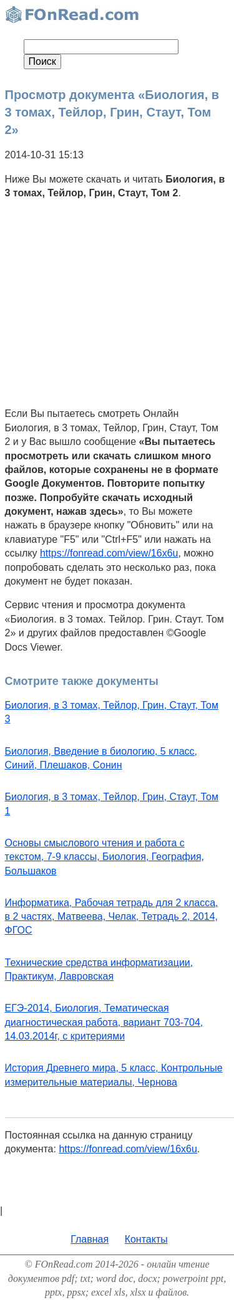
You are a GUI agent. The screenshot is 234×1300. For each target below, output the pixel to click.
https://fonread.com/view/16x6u (109, 553)
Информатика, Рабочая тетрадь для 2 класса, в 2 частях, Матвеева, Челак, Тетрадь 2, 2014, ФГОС (111, 916)
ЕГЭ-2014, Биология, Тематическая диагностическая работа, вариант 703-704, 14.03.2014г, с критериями (104, 1022)
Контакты (146, 1239)
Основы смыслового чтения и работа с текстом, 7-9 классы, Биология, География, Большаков (105, 857)
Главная (90, 1239)
